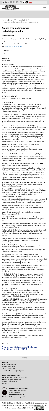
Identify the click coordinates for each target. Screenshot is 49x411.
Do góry (24, 358)
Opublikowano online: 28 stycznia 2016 (15, 44)
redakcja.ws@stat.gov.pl (15, 371)
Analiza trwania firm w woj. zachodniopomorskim (15, 30)
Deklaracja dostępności (17, 397)
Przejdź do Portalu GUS (17, 395)
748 (4, 51)
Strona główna (7, 20)
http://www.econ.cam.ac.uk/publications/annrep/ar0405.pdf (23, 141)
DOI (12, 46)
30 (4, 54)
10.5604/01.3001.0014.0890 (13, 46)
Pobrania (9, 54)
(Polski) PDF (6, 60)
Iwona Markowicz (8, 36)
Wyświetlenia (10, 51)
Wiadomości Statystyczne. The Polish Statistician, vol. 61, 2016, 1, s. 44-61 (24, 40)
